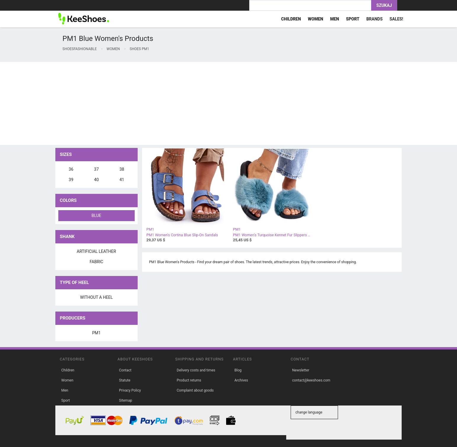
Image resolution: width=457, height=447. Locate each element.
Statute (124, 380)
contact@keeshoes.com (311, 380)
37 (96, 169)
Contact (125, 370)
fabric (96, 261)
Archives (241, 380)
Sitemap (125, 400)
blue (96, 215)
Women (67, 380)
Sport (65, 400)
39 (71, 179)
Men (64, 390)
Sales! (396, 19)
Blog (238, 370)
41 (122, 179)
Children (67, 370)
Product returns (189, 380)
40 (96, 179)
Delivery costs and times (196, 370)
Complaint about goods (195, 390)
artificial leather (96, 251)
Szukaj (384, 5)
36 (71, 169)
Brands (374, 19)
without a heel (96, 297)
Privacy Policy (130, 390)
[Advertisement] (177, 103)
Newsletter (300, 370)
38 (122, 169)
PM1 (96, 333)
